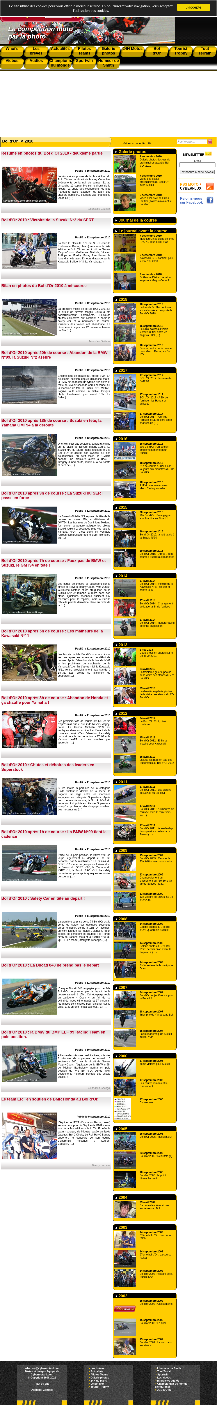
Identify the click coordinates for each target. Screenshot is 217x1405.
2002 (121, 1296)
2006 (121, 1056)
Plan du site (42, 1383)
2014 (121, 576)
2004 (121, 1197)
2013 (121, 645)
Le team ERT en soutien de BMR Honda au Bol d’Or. (49, 1099)
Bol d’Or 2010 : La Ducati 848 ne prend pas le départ (50, 965)
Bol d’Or (10, 141)
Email (197, 160)
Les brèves (97, 1368)
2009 (121, 850)
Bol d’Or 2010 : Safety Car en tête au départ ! (43, 898)
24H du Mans (99, 1380)
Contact (48, 1389)
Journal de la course (136, 220)
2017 (121, 370)
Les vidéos (164, 1377)
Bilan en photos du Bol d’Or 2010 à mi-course (44, 285)
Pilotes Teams (99, 1374)
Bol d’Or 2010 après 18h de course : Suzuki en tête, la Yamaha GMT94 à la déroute (51, 422)
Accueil (36, 1389)
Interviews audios (168, 1380)
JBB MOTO (164, 1389)
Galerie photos (130, 152)
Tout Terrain (164, 1371)
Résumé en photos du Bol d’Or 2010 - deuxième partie (52, 153)
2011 (121, 782)
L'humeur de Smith (169, 1368)
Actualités (97, 1371)
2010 (29, 141)
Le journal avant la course (141, 231)
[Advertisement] (108, 102)
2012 (121, 713)
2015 (121, 507)
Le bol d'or (97, 1383)
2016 (121, 439)
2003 (121, 1227)
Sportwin (162, 1374)
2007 (121, 987)
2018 (121, 299)
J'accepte (193, 7)
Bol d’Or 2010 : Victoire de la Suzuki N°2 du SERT (47, 220)
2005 (121, 1129)
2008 (121, 919)
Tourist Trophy (100, 1386)
